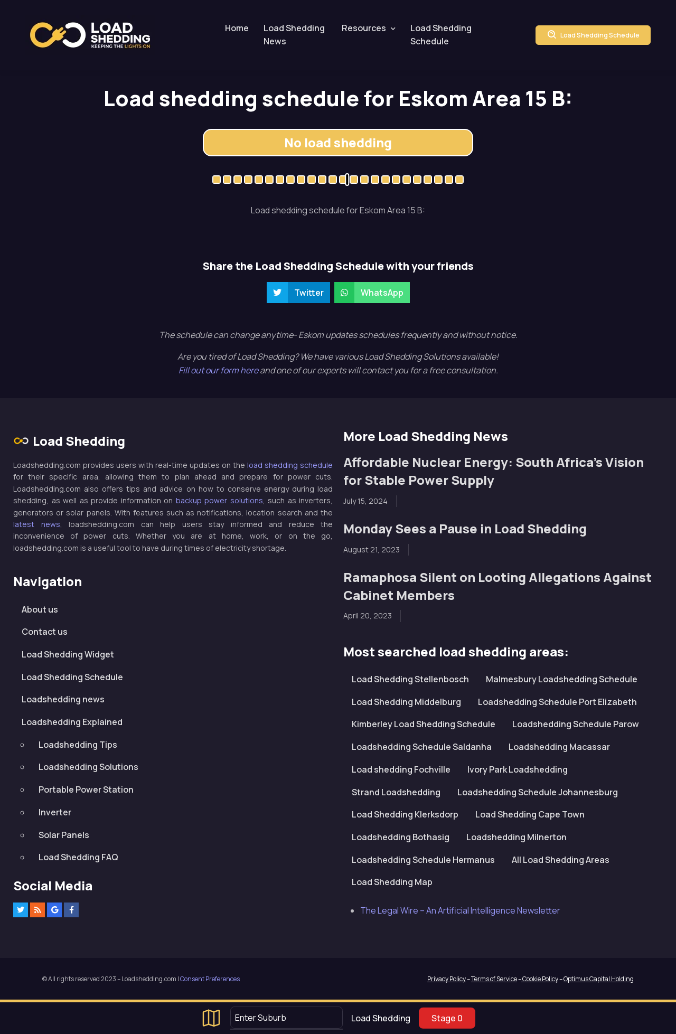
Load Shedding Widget (68, 654)
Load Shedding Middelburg (406, 702)
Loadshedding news (63, 699)
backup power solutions (219, 500)
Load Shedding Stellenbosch (410, 679)
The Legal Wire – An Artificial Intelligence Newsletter (460, 910)
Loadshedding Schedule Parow (575, 724)
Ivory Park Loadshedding (517, 769)
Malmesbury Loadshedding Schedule (561, 679)
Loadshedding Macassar (559, 747)
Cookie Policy (539, 978)
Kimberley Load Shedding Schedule (423, 724)
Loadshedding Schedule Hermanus (423, 860)
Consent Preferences (210, 978)
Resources (364, 28)
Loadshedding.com (90, 35)
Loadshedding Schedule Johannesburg (537, 792)
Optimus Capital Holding (599, 978)
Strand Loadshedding (396, 792)
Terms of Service (494, 978)
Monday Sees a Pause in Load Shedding (465, 528)
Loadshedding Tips (78, 744)
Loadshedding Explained (72, 722)
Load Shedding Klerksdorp (405, 814)
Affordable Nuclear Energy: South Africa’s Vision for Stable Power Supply (493, 470)
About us (40, 609)
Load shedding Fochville (401, 769)
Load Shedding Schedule (441, 35)
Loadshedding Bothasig (400, 837)
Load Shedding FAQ (78, 857)
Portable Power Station (86, 789)
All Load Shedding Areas (560, 860)
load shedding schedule (290, 465)
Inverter (55, 812)
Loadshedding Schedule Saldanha (422, 747)
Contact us (45, 631)
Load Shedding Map (392, 882)
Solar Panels (64, 835)
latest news (36, 524)
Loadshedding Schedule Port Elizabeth (557, 702)
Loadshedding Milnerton (516, 837)
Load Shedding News (294, 35)
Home (237, 28)
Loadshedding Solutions (88, 767)
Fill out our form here (219, 370)
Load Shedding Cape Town (530, 814)
